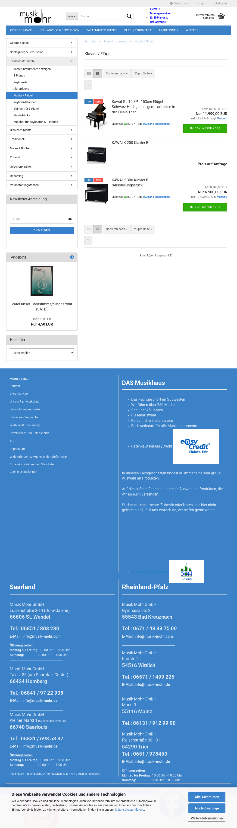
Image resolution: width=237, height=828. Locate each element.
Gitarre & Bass (21, 30)
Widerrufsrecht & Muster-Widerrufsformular (38, 456)
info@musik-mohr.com (41, 636)
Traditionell (169, 30)
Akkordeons (21, 88)
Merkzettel (219, 3)
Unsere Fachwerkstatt (24, 401)
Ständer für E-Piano (26, 108)
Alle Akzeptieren (207, 797)
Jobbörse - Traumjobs (24, 417)
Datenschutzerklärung (129, 809)
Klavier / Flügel (23, 95)
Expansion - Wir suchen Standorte (32, 464)
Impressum (17, 449)
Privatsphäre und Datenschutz (29, 433)
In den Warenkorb (205, 128)
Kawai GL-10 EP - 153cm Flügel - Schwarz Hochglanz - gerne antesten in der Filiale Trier (143, 107)
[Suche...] (72, 16)
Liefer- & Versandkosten (25, 409)
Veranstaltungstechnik (25, 185)
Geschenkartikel (20, 166)
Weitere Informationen (207, 818)
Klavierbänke (21, 115)
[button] (179, 3)
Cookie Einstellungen (23, 471)
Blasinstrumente (138, 30)
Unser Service (19, 393)
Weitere (192, 30)
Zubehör (15, 157)
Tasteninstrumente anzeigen (32, 69)
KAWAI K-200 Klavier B (130, 143)
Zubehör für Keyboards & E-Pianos (35, 122)
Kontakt (15, 386)
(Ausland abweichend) (157, 123)
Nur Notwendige (207, 808)
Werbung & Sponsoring (25, 425)
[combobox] (117, 73)
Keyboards (20, 82)
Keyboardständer (24, 102)
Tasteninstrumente (101, 30)
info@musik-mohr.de (40, 700)
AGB (13, 441)
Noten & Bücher (20, 148)
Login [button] (200, 3)
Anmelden (42, 230)
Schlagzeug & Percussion (59, 30)
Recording (16, 176)
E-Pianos (19, 75)
